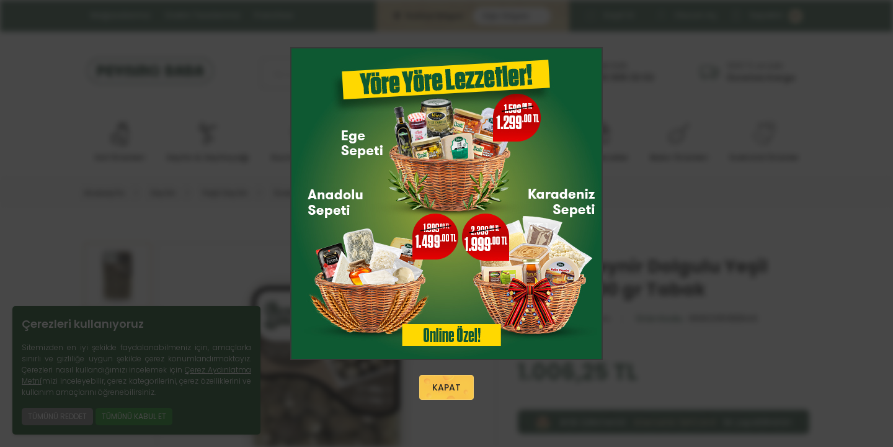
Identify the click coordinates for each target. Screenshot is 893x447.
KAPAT (446, 387)
